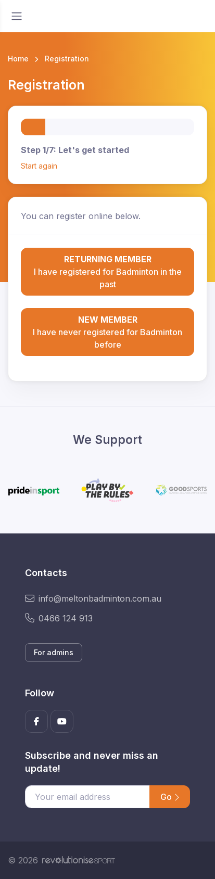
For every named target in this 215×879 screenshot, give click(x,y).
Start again (39, 165)
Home (18, 58)
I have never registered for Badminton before (107, 331)
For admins (53, 652)
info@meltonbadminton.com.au (93, 598)
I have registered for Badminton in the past (107, 271)
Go (169, 797)
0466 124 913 (59, 618)
